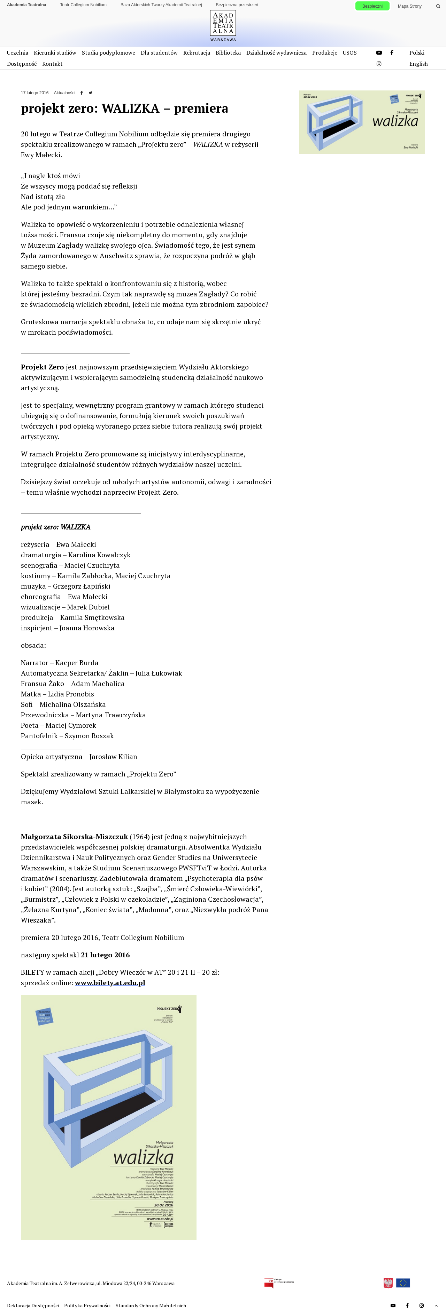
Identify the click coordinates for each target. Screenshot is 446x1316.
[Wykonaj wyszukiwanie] (438, 6)
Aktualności (64, 92)
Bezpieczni (372, 6)
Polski (416, 52)
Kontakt (52, 63)
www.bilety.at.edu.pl (110, 982)
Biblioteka (228, 52)
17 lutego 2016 (34, 92)
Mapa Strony (410, 6)
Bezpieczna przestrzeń (237, 4)
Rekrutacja (196, 52)
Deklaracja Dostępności (33, 1305)
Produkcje (324, 52)
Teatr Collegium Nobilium (83, 4)
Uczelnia (17, 52)
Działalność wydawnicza (276, 52)
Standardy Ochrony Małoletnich (151, 1305)
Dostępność (22, 63)
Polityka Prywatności (88, 1305)
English (418, 63)
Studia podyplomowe (108, 52)
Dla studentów (159, 52)
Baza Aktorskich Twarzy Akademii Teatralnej (161, 4)
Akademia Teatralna (26, 4)
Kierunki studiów (55, 52)
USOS (350, 52)
